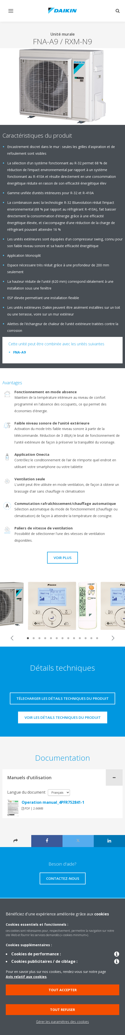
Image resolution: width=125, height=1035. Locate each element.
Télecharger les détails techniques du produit (62, 698)
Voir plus (62, 557)
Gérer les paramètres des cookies (62, 1021)
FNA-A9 (19, 352)
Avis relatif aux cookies (26, 976)
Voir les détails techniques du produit (63, 717)
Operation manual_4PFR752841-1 (53, 802)
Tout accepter (63, 990)
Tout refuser (62, 1009)
